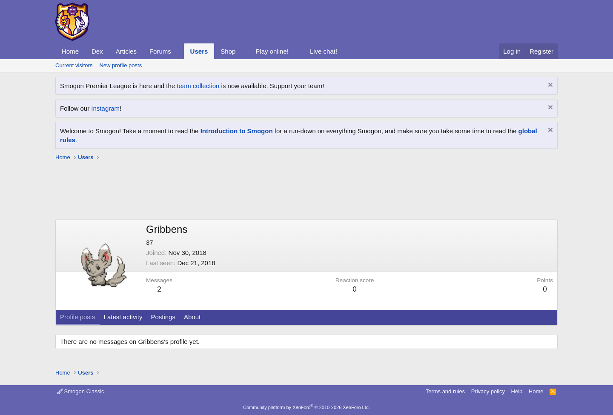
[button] (178, 51)
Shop (228, 51)
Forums (160, 51)
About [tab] (192, 317)
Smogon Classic (80, 391)
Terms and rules (445, 391)
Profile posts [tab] (77, 317)
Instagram (105, 108)
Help (517, 391)
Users (199, 51)
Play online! (272, 51)
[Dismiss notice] (549, 85)
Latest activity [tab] (123, 317)
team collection (198, 85)
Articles (126, 51)
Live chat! (323, 51)
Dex (97, 51)
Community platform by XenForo (306, 407)
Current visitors (73, 65)
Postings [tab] (163, 317)
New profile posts (120, 65)
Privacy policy (488, 391)
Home (70, 51)
